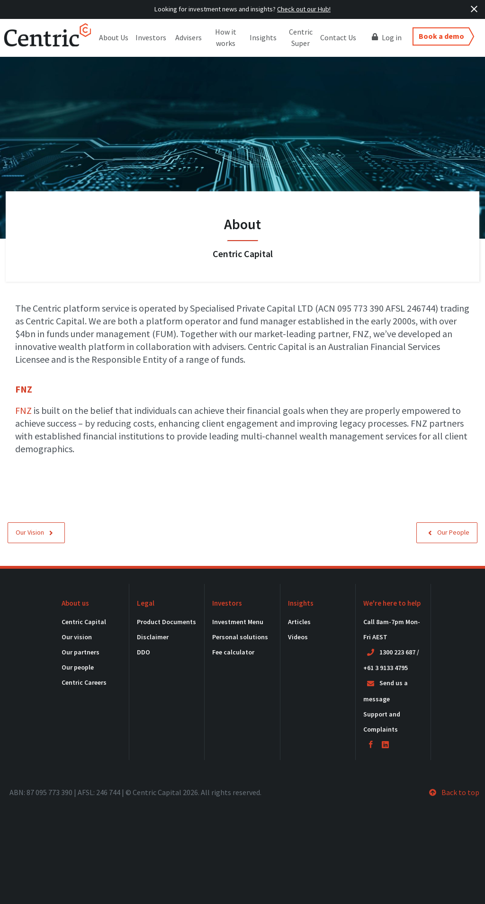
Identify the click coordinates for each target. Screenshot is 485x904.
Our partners (80, 652)
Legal (145, 603)
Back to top (454, 792)
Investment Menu (237, 622)
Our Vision (34, 532)
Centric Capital (84, 622)
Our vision (77, 637)
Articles (299, 622)
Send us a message (385, 691)
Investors (150, 37)
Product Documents (166, 622)
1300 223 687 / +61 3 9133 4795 (391, 660)
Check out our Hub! (304, 9)
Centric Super (301, 37)
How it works (225, 37)
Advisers (188, 37)
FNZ (23, 410)
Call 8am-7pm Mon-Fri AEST (391, 629)
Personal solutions (240, 637)
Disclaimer (153, 637)
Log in (387, 37)
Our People (448, 532)
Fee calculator (233, 652)
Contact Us (338, 37)
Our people (78, 667)
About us (75, 603)
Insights (263, 37)
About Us (113, 37)
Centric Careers (84, 682)
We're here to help (392, 603)
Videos (298, 637)
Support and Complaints (381, 722)
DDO (143, 652)
